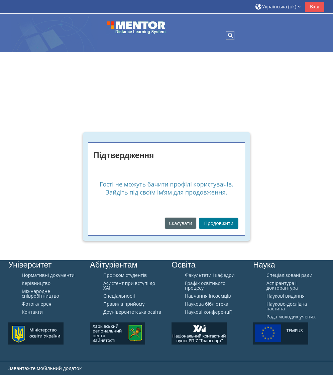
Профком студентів (125, 275)
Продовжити (218, 223)
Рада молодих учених (291, 316)
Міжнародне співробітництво (40, 293)
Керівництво (36, 283)
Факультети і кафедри (210, 275)
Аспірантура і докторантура (282, 285)
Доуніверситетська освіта (132, 312)
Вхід (314, 6)
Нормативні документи (48, 275)
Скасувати (180, 223)
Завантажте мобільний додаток (45, 368)
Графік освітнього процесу (205, 285)
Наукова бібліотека (206, 304)
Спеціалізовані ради (289, 275)
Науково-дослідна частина (286, 306)
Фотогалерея (36, 304)
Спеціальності (119, 296)
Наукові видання (285, 296)
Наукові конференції (208, 312)
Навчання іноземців (208, 296)
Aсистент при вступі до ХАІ (129, 285)
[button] (278, 6)
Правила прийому (124, 304)
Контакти (32, 312)
